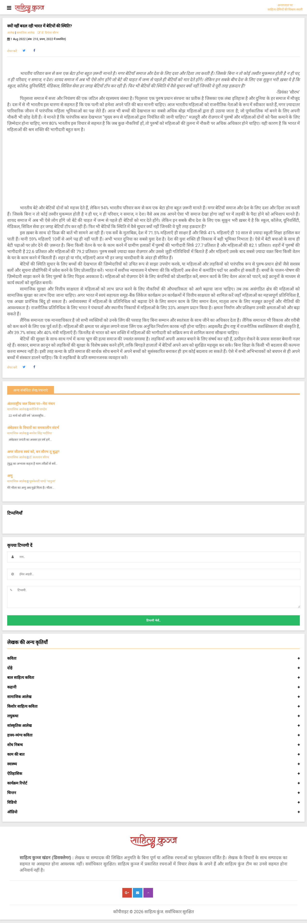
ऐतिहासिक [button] (153, 773)
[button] (24, 51)
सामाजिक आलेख (26, 32)
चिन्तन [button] (153, 793)
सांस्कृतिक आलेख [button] (153, 725)
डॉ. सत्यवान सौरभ (39, 457)
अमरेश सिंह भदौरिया (40, 433)
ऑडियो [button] (153, 812)
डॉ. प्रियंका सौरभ (48, 32)
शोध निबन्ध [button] (153, 745)
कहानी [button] (153, 687)
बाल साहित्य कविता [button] (153, 677)
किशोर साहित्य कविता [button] (153, 706)
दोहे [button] (153, 668)
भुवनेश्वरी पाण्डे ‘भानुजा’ (42, 481)
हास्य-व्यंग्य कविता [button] (153, 735)
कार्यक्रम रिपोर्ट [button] (153, 783)
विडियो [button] (153, 802)
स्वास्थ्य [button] (153, 764)
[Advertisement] (153, 168)
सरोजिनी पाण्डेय (38, 409)
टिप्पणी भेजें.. (153, 620)
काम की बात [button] (153, 754)
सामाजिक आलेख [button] (153, 697)
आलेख (10, 32)
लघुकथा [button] (153, 716)
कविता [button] (153, 658)
